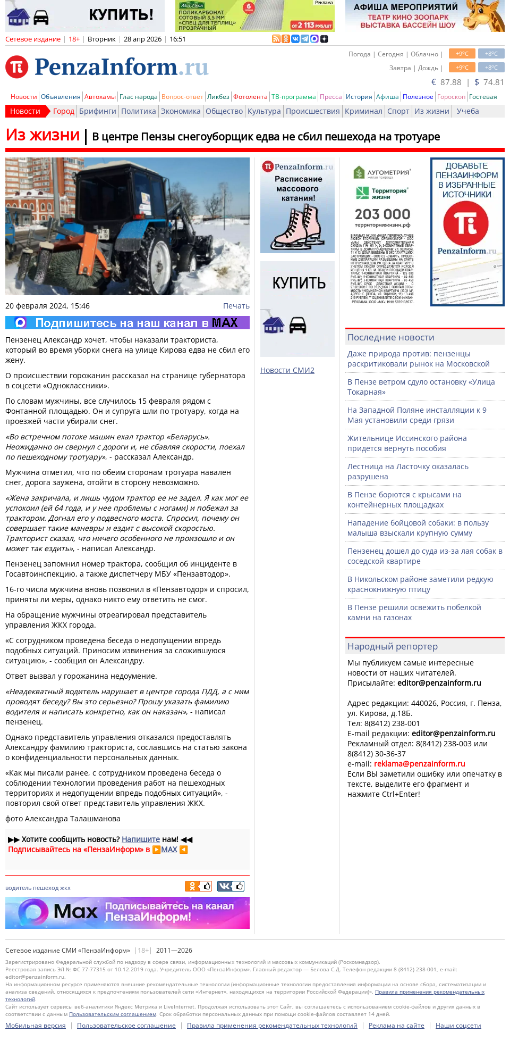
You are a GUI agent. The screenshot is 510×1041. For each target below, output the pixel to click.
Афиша (387, 96)
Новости (24, 96)
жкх (65, 888)
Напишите (141, 839)
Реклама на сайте (396, 1025)
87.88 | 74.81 (468, 82)
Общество (224, 111)
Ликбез (218, 96)
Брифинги (97, 111)
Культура (264, 111)
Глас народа (139, 96)
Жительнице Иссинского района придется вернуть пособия (407, 443)
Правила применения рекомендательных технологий (272, 1025)
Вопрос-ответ (182, 96)
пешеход (45, 888)
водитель (18, 888)
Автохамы (100, 96)
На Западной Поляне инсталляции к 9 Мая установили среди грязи (417, 415)
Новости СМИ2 (287, 370)
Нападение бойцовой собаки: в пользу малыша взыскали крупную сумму (418, 528)
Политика (138, 111)
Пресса (331, 96)
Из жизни (431, 111)
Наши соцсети (458, 1025)
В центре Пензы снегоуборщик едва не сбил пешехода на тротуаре (266, 136)
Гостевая (483, 96)
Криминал (363, 111)
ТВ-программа (293, 96)
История (359, 96)
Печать (236, 306)
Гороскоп (451, 96)
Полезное (418, 96)
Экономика (181, 111)
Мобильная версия (35, 1025)
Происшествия (313, 111)
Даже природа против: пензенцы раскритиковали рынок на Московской (418, 358)
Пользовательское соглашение (126, 1025)
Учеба (468, 111)
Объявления (61, 96)
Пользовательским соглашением (112, 1014)
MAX (169, 849)
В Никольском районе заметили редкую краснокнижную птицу (420, 584)
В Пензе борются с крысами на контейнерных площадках (404, 499)
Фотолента (250, 96)
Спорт (398, 111)
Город (63, 111)
